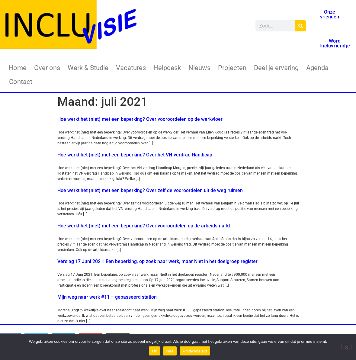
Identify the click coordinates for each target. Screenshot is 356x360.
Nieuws (199, 68)
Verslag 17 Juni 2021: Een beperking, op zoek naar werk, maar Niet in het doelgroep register (157, 261)
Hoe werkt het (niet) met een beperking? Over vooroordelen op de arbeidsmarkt (143, 226)
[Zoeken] (300, 25)
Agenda (317, 68)
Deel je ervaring (276, 68)
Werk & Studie (88, 68)
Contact (20, 81)
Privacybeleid (195, 351)
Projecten (232, 68)
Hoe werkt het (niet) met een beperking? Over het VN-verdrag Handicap (134, 155)
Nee (170, 351)
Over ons (47, 68)
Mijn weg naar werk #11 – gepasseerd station (107, 297)
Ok (154, 351)
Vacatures (131, 68)
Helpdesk (167, 68)
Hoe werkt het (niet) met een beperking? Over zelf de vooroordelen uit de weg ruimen (150, 190)
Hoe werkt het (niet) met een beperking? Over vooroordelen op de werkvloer (140, 119)
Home (17, 68)
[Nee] (346, 346)
